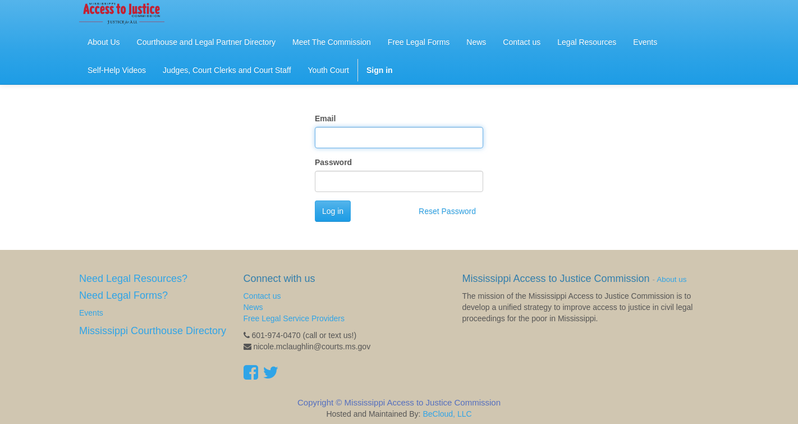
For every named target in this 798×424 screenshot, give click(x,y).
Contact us (262, 295)
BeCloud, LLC (447, 413)
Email (325, 118)
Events (91, 312)
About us (671, 279)
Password (333, 162)
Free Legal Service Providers (294, 318)
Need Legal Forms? (123, 295)
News (253, 307)
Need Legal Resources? (133, 278)
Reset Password (447, 211)
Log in (332, 211)
